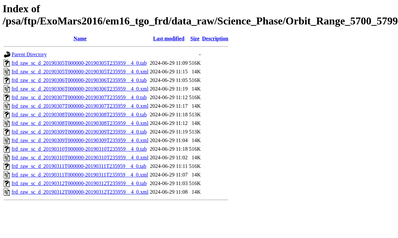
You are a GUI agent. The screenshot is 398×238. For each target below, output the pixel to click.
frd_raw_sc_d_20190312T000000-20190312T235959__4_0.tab (79, 183)
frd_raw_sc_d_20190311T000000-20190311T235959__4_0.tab (79, 166)
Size (194, 38)
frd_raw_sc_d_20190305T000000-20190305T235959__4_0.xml (80, 71)
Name (80, 38)
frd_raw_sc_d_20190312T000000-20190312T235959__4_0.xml (80, 192)
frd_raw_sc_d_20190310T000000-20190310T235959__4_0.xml (80, 157)
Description (215, 38)
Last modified (169, 38)
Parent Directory (29, 54)
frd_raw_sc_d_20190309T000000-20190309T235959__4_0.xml (80, 140)
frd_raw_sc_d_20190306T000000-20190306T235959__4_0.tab (79, 80)
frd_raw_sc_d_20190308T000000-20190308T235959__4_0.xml (80, 123)
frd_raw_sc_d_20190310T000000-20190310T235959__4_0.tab (79, 149)
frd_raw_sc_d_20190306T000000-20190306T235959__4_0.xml (80, 89)
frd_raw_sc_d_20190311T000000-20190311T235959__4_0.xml (80, 175)
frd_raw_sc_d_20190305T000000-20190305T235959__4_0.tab (79, 63)
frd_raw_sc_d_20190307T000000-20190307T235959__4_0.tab (79, 97)
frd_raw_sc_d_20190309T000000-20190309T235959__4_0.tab (79, 132)
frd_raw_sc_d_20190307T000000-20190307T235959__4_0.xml (80, 106)
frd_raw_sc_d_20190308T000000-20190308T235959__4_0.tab (79, 114)
